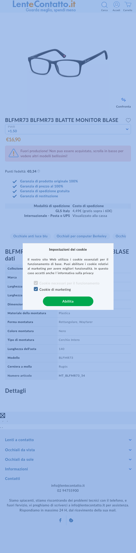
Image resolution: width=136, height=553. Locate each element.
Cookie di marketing (55, 289)
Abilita (68, 301)
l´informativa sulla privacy (75, 273)
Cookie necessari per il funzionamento (69, 283)
